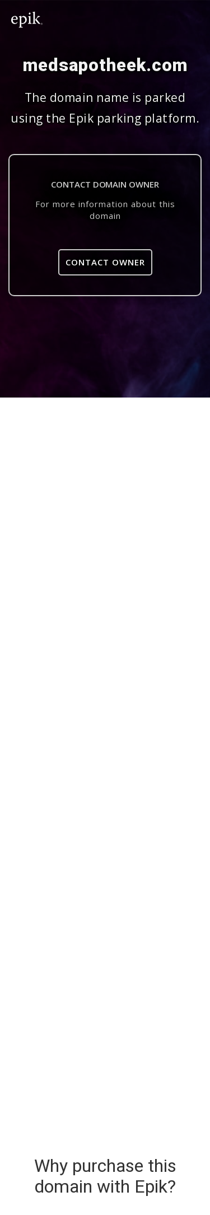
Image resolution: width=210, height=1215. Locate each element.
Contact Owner (105, 262)
